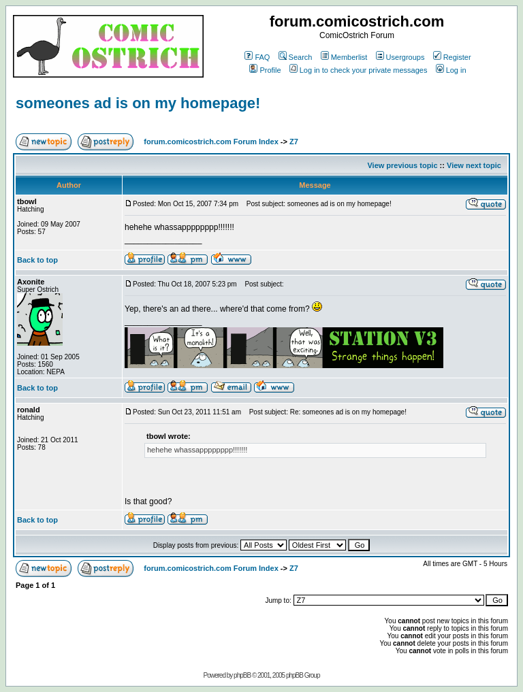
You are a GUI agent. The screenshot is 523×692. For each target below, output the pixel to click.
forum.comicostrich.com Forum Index (211, 141)
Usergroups (400, 57)
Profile (265, 70)
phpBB (242, 675)
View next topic (474, 165)
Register (452, 57)
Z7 (293, 141)
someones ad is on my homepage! (138, 103)
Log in (451, 70)
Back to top (37, 260)
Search (296, 57)
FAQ (257, 57)
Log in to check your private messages (358, 70)
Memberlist (344, 57)
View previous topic (402, 165)
